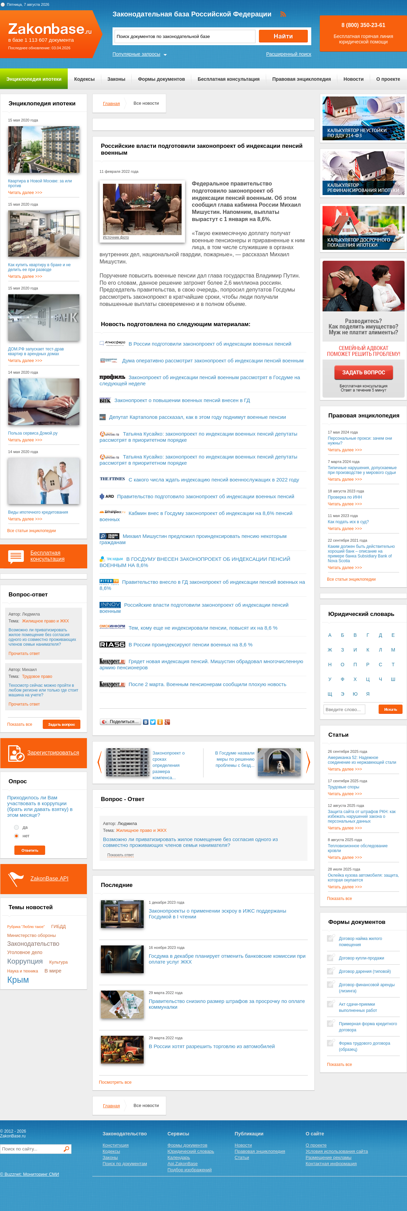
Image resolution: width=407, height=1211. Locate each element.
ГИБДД (58, 926)
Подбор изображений (190, 1169)
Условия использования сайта (337, 1151)
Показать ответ (120, 855)
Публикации (249, 1133)
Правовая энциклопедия (301, 79)
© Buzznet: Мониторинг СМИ (29, 1174)
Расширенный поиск (288, 54)
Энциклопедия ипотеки (34, 79)
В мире (53, 971)
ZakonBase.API (49, 878)
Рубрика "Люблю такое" (26, 927)
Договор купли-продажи (361, 958)
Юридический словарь (191, 1151)
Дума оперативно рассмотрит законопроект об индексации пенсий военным (213, 360)
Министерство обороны (31, 935)
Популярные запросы (136, 54)
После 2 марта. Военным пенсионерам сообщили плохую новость (207, 684)
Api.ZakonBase (183, 1163)
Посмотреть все (115, 1082)
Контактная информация (331, 1163)
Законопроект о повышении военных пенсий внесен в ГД (182, 400)
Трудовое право (37, 676)
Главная (111, 103)
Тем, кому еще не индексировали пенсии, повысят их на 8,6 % (203, 628)
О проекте (388, 79)
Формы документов (161, 79)
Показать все (19, 724)
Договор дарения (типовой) (365, 971)
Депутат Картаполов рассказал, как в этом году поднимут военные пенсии (197, 417)
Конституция (116, 1145)
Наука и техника (22, 971)
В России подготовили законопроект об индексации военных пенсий (210, 344)
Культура (58, 962)
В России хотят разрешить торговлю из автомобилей (212, 1046)
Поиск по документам (125, 1163)
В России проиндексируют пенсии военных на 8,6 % (190, 644)
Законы (116, 79)
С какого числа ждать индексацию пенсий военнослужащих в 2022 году (214, 479)
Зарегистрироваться (53, 753)
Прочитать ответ (24, 653)
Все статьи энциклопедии (31, 530)
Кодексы (84, 79)
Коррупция (25, 961)
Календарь (179, 1157)
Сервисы (178, 1133)
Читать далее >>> (25, 192)
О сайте (315, 1133)
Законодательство (33, 943)
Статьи (242, 1157)
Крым (18, 979)
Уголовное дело (24, 952)
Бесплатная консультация (229, 79)
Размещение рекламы (329, 1157)
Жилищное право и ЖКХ (45, 621)
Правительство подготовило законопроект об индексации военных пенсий (205, 496)
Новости (354, 79)
